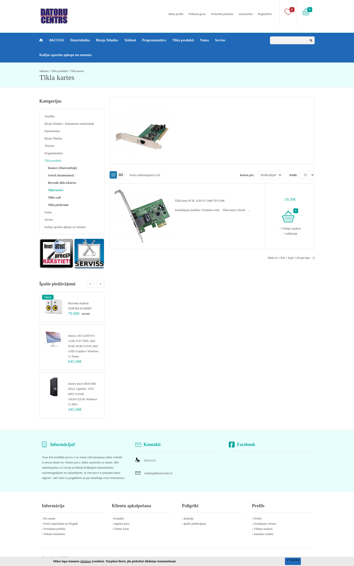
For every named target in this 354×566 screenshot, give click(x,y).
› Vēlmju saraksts (262, 529)
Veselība (49, 116)
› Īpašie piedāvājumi (194, 523)
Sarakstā (113, 175)
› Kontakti (118, 518)
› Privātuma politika (53, 529)
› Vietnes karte (120, 529)
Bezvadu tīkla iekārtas (62, 182)
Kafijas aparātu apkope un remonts (65, 55)
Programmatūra (154, 40)
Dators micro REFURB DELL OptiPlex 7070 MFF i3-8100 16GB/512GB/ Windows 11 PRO (82, 394)
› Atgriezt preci (121, 523)
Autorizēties (245, 14)
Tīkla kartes (77, 71)
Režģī (121, 175)
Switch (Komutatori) (61, 175)
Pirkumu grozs (197, 14)
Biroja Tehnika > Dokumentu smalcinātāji (69, 123)
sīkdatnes (85, 561)
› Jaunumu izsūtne (262, 534)
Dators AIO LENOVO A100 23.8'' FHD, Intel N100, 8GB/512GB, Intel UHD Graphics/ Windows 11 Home (83, 346)
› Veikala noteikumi (53, 534)
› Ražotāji (187, 518)
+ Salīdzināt (290, 233)
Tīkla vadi (54, 197)
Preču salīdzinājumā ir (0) (145, 175)
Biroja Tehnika (107, 40)
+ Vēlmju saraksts (290, 228)
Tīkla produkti (183, 40)
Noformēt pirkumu (222, 14)
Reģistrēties (265, 14)
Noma (204, 40)
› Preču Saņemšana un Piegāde (60, 523)
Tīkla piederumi (58, 205)
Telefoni (130, 40)
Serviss (220, 40)
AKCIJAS (56, 40)
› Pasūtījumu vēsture (264, 523)
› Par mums (48, 518)
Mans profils (175, 14)
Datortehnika (80, 40)
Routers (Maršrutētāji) (62, 168)
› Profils (257, 518)
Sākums (44, 71)
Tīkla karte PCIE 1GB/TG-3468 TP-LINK (200, 200)
